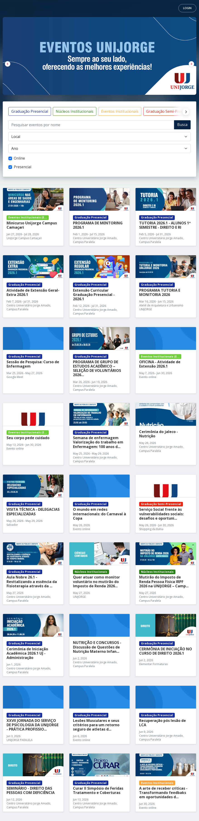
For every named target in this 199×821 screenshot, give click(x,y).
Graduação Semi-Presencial (169, 111)
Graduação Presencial (29, 111)
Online (19, 158)
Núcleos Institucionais (74, 111)
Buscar (182, 125)
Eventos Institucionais (119, 111)
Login (187, 8)
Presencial (22, 166)
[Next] (184, 111)
